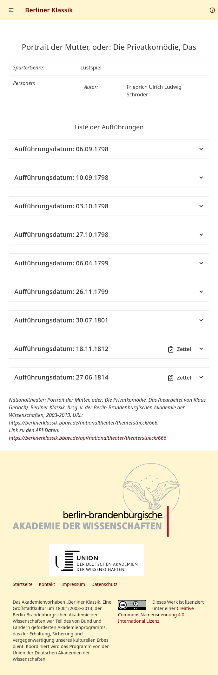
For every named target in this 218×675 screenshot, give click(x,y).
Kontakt (47, 584)
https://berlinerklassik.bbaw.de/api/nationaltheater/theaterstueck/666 (87, 437)
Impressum (73, 584)
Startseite (23, 584)
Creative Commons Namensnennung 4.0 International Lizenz (156, 614)
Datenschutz (104, 584)
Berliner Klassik (49, 10)
